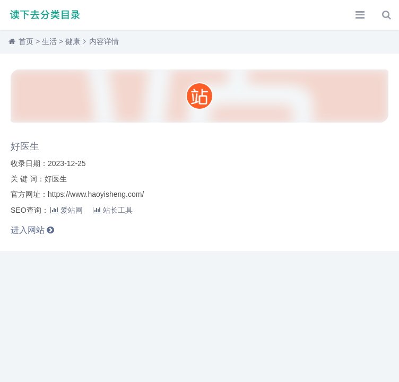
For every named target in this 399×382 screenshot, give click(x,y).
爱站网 (66, 210)
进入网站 (32, 230)
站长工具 (113, 210)
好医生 (25, 146)
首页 (26, 41)
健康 (72, 41)
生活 (49, 41)
